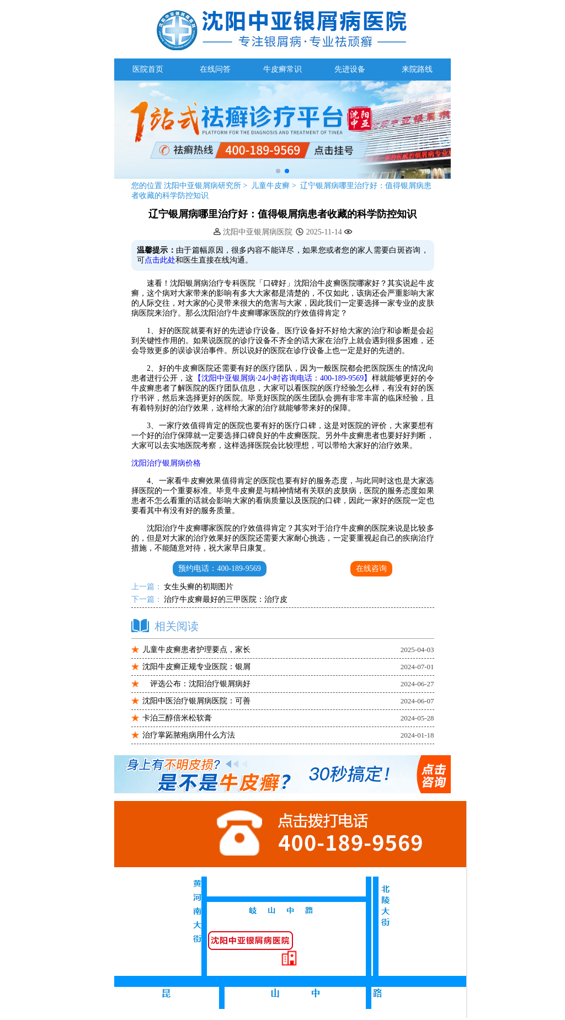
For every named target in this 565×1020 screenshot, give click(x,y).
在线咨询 (371, 568)
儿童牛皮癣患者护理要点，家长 (196, 649)
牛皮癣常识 (282, 69)
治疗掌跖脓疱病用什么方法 (188, 735)
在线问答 (215, 69)
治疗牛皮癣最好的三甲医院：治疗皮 (225, 599)
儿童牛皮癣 (271, 185)
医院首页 (147, 69)
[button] (278, 171)
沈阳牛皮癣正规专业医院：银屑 (196, 667)
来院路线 (417, 69)
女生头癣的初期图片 (198, 587)
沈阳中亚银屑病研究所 (202, 185)
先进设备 (349, 69)
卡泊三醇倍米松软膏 (177, 718)
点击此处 (160, 260)
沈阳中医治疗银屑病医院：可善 (196, 701)
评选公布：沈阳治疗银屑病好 (196, 684)
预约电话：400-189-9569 (219, 568)
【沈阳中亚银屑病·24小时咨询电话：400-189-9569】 (283, 378)
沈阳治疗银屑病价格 (166, 463)
